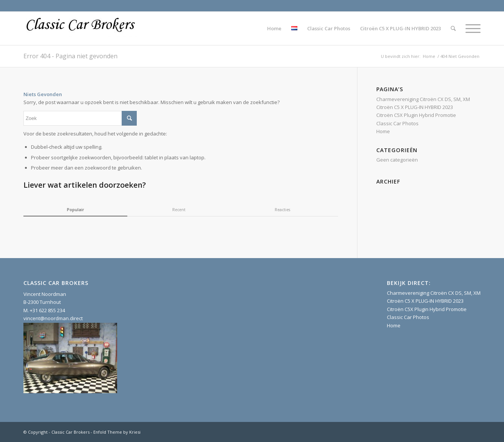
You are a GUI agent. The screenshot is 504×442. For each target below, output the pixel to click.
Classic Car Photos (397, 123)
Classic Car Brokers (70, 432)
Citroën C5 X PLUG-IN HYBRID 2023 (414, 107)
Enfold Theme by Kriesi (117, 432)
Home (429, 56)
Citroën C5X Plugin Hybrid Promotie (416, 115)
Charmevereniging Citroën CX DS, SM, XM (423, 99)
